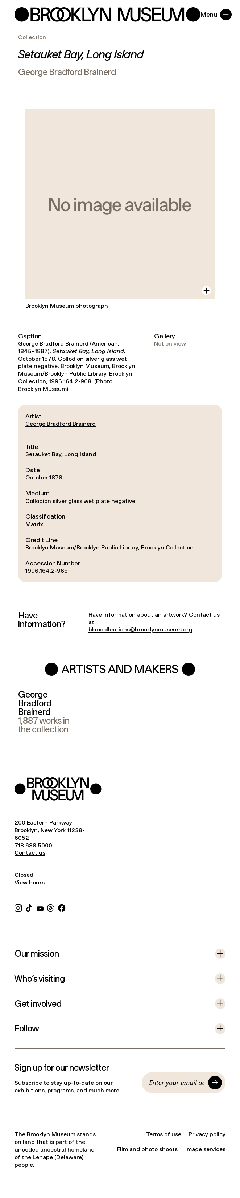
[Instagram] (18, 907)
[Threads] (50, 907)
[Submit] (215, 1082)
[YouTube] (40, 907)
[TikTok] (29, 907)
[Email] (176, 1083)
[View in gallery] (206, 290)
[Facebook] (61, 907)
